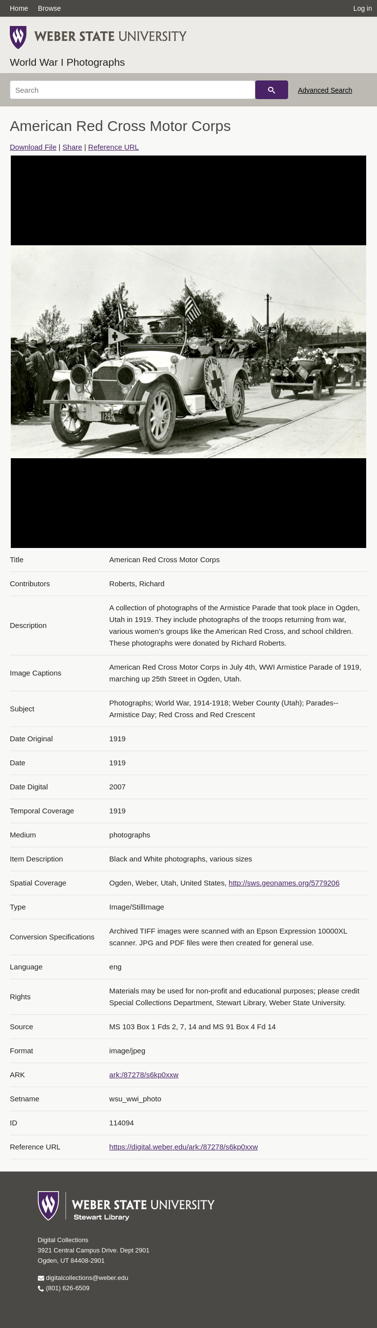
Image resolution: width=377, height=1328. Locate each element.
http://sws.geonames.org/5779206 (284, 883)
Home (19, 8)
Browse (49, 8)
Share (72, 147)
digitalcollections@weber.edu (83, 1277)
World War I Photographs (67, 62)
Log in (362, 8)
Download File (33, 147)
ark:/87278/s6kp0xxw (144, 1074)
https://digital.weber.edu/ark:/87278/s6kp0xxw (183, 1147)
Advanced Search (325, 90)
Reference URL (113, 147)
